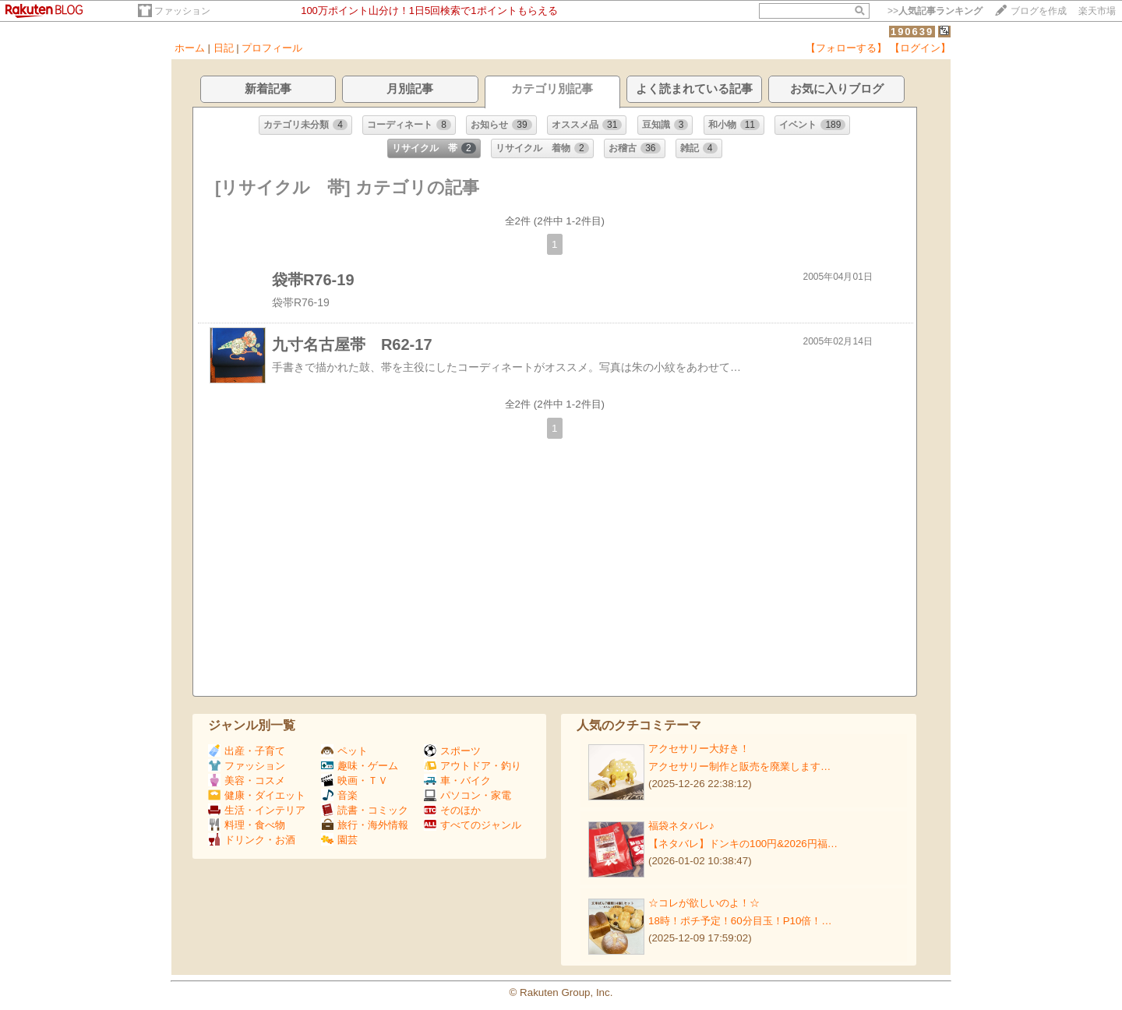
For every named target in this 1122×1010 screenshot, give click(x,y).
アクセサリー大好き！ (699, 748)
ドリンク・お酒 (251, 840)
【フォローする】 (846, 48)
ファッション (182, 10)
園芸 (339, 840)
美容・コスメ (246, 780)
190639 (912, 31)
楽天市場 (1097, 10)
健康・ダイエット (256, 795)
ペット (344, 751)
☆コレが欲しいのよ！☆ (704, 903)
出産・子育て (246, 751)
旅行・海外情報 (364, 825)
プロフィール (272, 48)
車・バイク (457, 780)
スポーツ (452, 751)
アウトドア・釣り (472, 766)
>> (935, 10)
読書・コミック (364, 810)
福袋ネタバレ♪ (681, 826)
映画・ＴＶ (354, 780)
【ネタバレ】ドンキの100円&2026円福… (743, 843)
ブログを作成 (1039, 10)
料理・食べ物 (246, 825)
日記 (223, 48)
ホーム (190, 48)
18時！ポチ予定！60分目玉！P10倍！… (740, 921)
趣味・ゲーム (359, 766)
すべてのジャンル (472, 825)
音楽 (339, 795)
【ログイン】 (920, 48)
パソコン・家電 (467, 795)
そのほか (452, 810)
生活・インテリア (256, 810)
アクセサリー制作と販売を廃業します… (739, 766)
